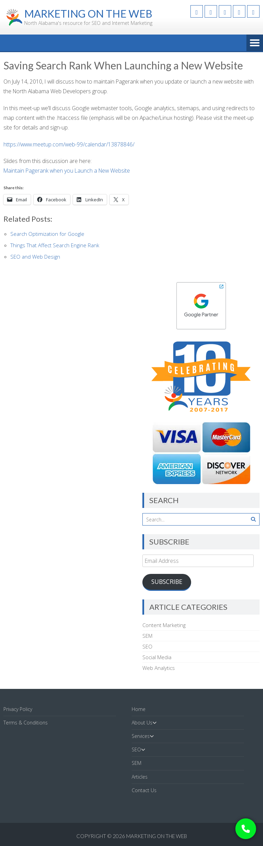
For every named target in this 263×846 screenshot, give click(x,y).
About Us (142, 722)
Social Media (156, 657)
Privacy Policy (17, 709)
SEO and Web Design (35, 256)
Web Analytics (158, 667)
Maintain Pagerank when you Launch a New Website (66, 170)
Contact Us (144, 790)
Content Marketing (164, 625)
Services (141, 736)
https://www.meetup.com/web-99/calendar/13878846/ (68, 144)
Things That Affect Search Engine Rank (54, 245)
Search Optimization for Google (47, 233)
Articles (140, 776)
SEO (147, 646)
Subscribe (166, 581)
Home (138, 709)
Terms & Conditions (25, 722)
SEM (147, 635)
